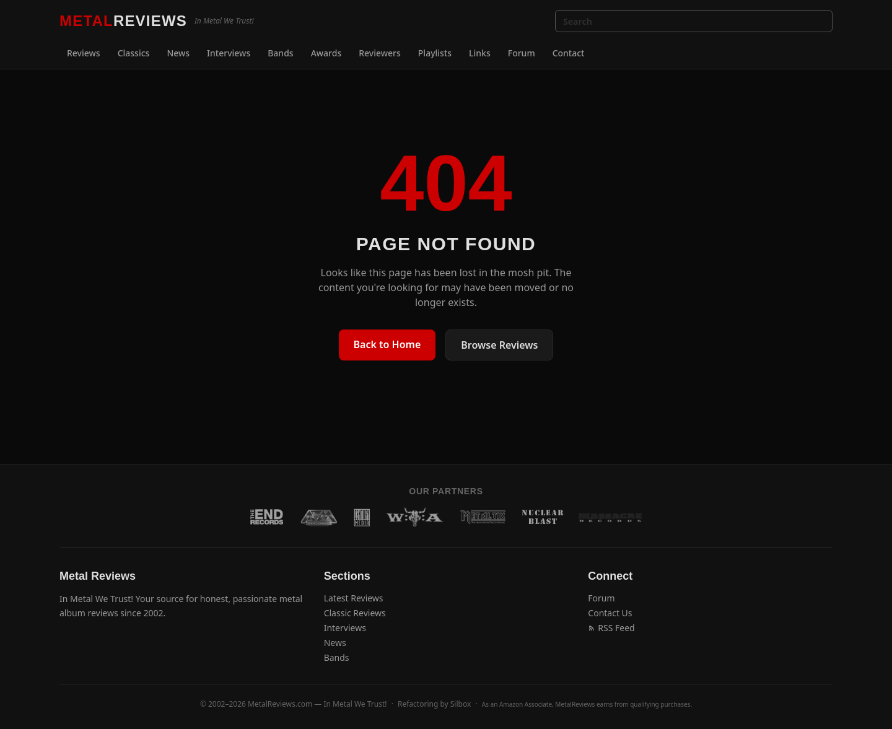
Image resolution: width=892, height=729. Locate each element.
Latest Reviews (353, 598)
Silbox (460, 704)
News (178, 53)
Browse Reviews (499, 345)
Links (480, 53)
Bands (280, 53)
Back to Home (387, 344)
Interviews (228, 53)
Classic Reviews (355, 613)
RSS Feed (611, 628)
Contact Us (610, 613)
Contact (569, 53)
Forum (521, 53)
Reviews (83, 53)
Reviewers (380, 53)
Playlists (435, 53)
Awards (326, 53)
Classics (134, 53)
